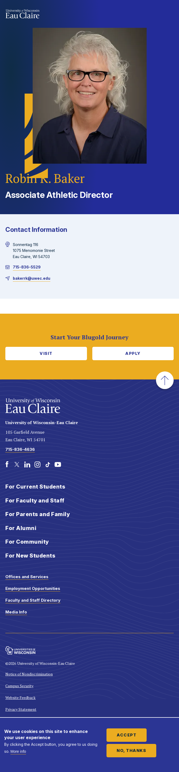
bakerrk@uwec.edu (31, 278)
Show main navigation (168, 14)
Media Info (16, 611)
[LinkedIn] (27, 464)
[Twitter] (17, 464)
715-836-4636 (20, 449)
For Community (27, 542)
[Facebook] (7, 464)
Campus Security (19, 685)
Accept (126, 735)
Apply (133, 353)
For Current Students (35, 486)
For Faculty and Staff (34, 500)
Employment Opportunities (32, 588)
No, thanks (131, 750)
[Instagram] (37, 464)
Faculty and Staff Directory (32, 600)
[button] (165, 380)
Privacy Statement (20, 709)
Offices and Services (26, 576)
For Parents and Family (37, 514)
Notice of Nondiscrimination (29, 674)
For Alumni (20, 528)
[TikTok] (48, 464)
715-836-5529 (27, 267)
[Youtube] (58, 464)
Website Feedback (20, 697)
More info (18, 751)
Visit (46, 353)
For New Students (30, 555)
